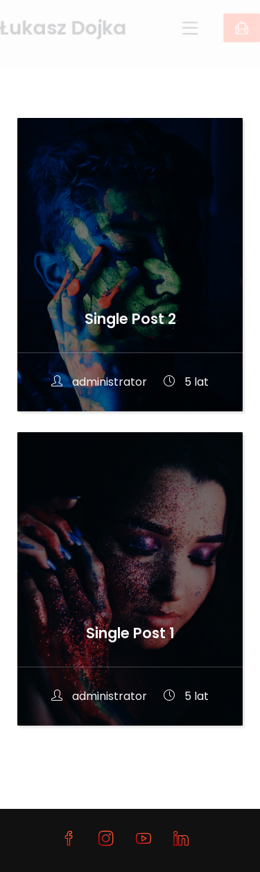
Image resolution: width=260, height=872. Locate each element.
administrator (100, 382)
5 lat (186, 382)
